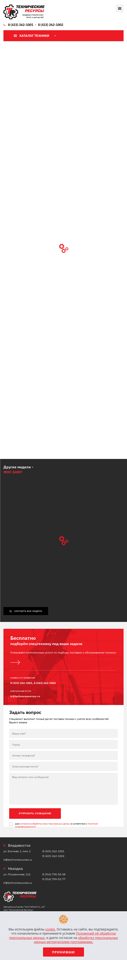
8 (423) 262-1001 (20, 25)
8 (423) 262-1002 (50, 25)
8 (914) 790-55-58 (53, 874)
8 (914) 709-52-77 (53, 879)
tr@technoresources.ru (25, 696)
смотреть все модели (28, 611)
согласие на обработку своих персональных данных (45, 823)
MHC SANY (12, 472)
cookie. (50, 929)
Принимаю (63, 952)
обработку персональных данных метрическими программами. (76, 940)
